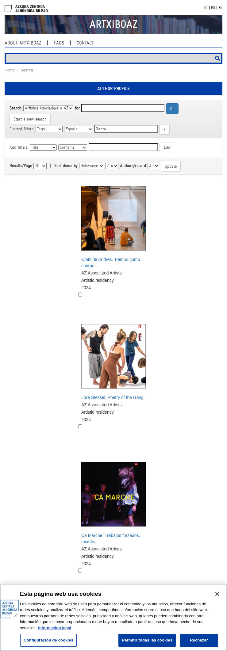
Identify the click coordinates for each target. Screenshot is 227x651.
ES (206, 8)
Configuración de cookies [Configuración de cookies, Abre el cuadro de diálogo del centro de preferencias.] (48, 640)
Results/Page (21, 165)
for (77, 107)
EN (220, 8)
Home (9, 70)
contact (85, 43)
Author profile (113, 88)
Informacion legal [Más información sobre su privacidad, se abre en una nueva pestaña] (54, 628)
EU (213, 8)
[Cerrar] (217, 594)
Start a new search (30, 119)
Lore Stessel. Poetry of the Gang (112, 397)
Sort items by (66, 165)
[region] (113, 617)
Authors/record (133, 165)
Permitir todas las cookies (147, 640)
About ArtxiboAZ (23, 43)
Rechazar (199, 640)
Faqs (59, 43)
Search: (16, 107)
